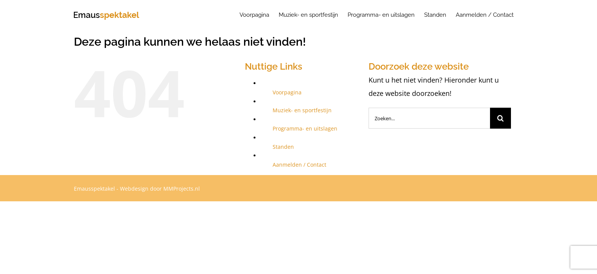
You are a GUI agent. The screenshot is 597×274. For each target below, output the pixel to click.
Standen (283, 146)
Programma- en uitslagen (305, 128)
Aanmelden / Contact (299, 164)
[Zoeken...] (429, 118)
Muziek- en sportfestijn (302, 110)
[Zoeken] (500, 118)
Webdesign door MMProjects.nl (160, 188)
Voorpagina (287, 92)
